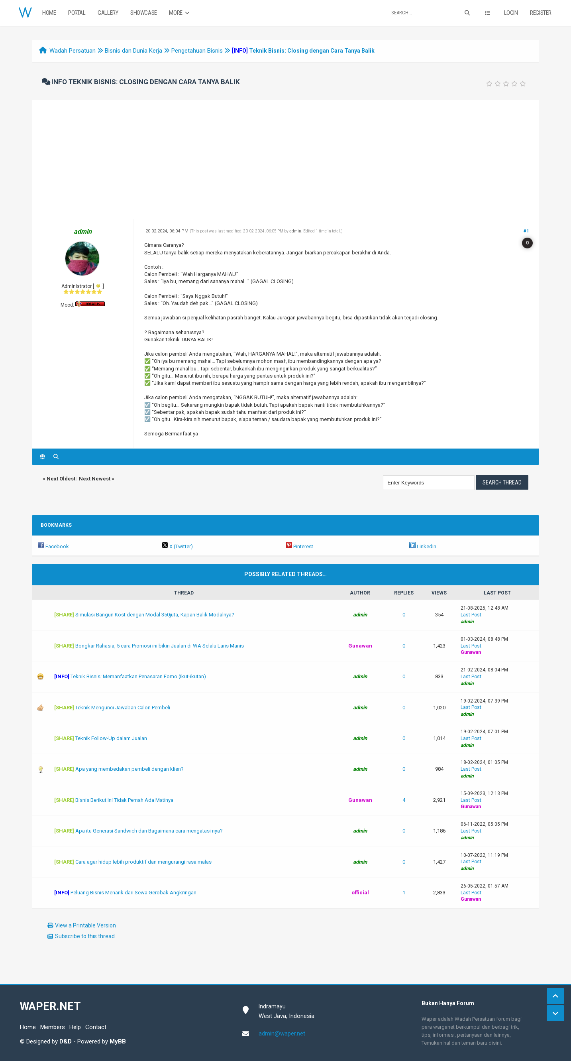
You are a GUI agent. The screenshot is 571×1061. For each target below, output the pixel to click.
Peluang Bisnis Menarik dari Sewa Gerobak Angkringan (133, 893)
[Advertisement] (286, 159)
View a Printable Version (85, 925)
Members (52, 1027)
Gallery (108, 12)
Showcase (143, 12)
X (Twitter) (177, 546)
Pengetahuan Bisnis (197, 50)
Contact (95, 1027)
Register (540, 12)
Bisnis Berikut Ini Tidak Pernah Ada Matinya (124, 800)
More (180, 13)
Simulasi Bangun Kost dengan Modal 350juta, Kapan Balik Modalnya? (154, 615)
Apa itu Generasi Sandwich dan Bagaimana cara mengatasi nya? (149, 831)
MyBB (118, 1041)
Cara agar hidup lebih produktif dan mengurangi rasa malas (143, 862)
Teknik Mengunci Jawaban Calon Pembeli (122, 708)
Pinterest (299, 546)
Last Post (471, 615)
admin (295, 231)
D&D (65, 1041)
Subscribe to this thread (85, 936)
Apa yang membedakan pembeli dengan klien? (129, 769)
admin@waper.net (282, 1033)
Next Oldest (61, 479)
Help (75, 1027)
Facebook (53, 546)
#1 (526, 231)
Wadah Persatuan (72, 50)
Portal (77, 12)
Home (49, 12)
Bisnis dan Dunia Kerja (133, 50)
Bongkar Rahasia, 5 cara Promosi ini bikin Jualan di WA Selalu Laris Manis (159, 646)
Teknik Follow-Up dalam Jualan (111, 738)
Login (511, 12)
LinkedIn (422, 546)
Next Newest (94, 479)
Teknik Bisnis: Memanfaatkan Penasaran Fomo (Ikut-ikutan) (138, 676)
